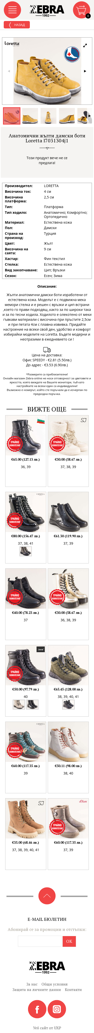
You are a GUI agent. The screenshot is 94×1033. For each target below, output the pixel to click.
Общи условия (55, 984)
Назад (17, 25)
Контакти (73, 989)
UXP (57, 1027)
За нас (32, 984)
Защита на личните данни (36, 989)
